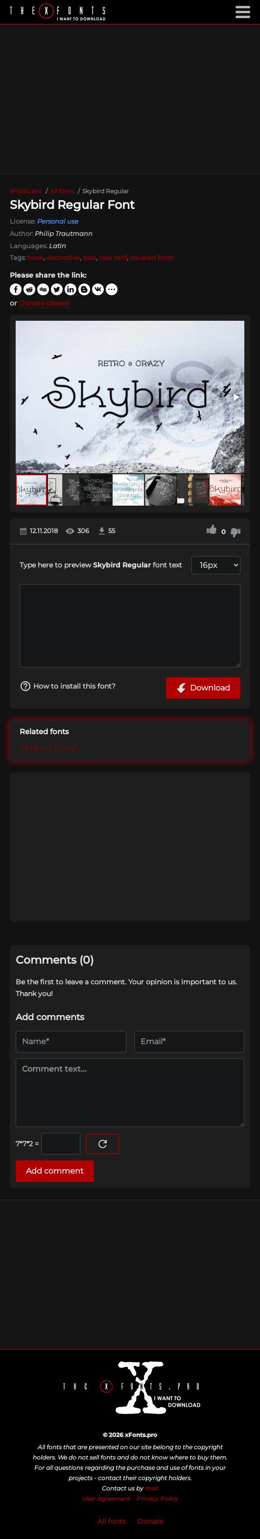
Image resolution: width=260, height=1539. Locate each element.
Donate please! (44, 303)
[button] (235, 397)
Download (203, 688)
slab (89, 257)
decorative (63, 257)
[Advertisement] (130, 99)
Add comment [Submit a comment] (55, 1171)
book (35, 257)
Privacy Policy (157, 1498)
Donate (150, 1521)
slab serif (113, 257)
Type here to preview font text (101, 565)
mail (151, 1488)
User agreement (106, 1498)
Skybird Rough (49, 748)
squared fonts (151, 257)
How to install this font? (68, 686)
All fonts (111, 1521)
